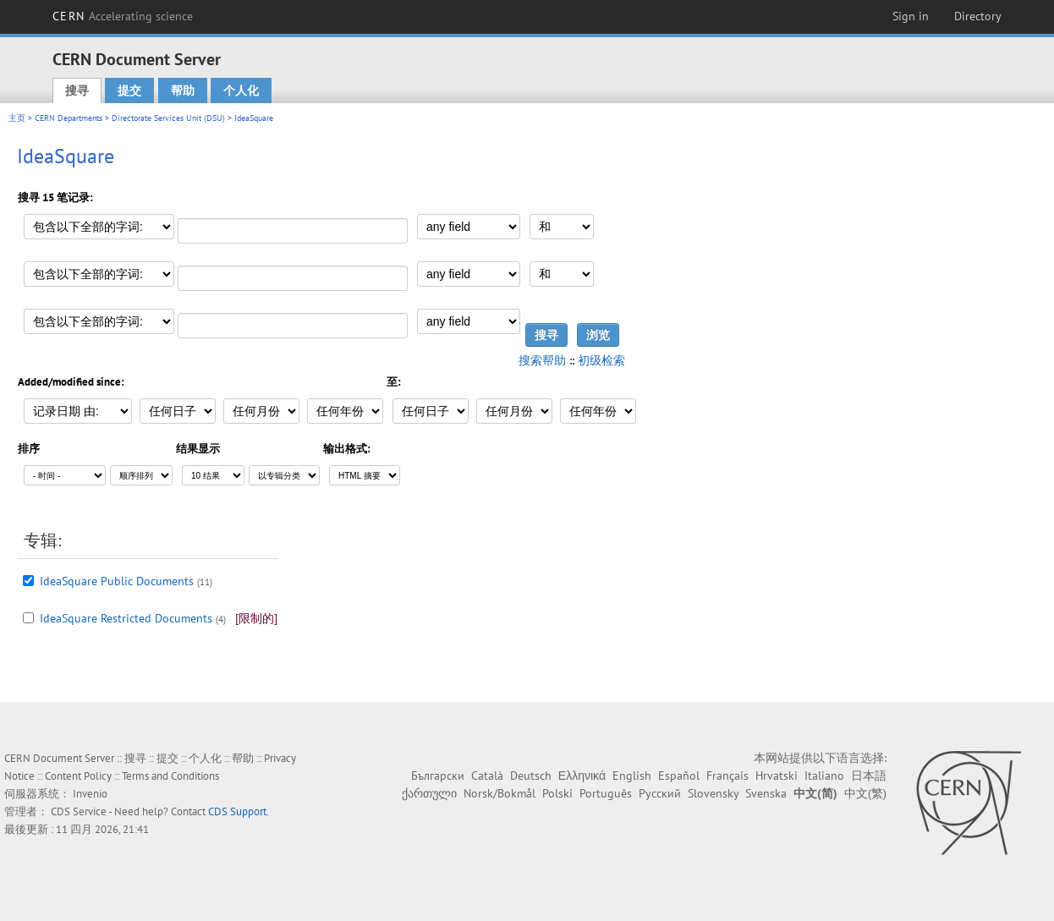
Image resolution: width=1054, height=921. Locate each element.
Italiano (824, 775)
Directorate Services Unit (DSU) (168, 117)
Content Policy (78, 776)
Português (605, 793)
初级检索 (601, 360)
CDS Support (237, 811)
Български (437, 775)
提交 (129, 90)
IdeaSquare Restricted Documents (126, 618)
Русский (660, 793)
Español (679, 775)
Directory (978, 16)
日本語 (869, 775)
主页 (16, 117)
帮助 (183, 90)
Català (487, 775)
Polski (557, 793)
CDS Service (79, 811)
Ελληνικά (582, 775)
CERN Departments (68, 117)
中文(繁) (865, 793)
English (631, 775)
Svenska (766, 793)
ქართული (429, 793)
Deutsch (531, 775)
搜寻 (77, 90)
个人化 (241, 90)
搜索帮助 (542, 360)
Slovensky (713, 793)
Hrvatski (776, 775)
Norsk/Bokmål (499, 793)
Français (727, 775)
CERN (122, 16)
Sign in (910, 16)
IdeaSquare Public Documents (117, 581)
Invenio (90, 794)
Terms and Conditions (170, 776)
